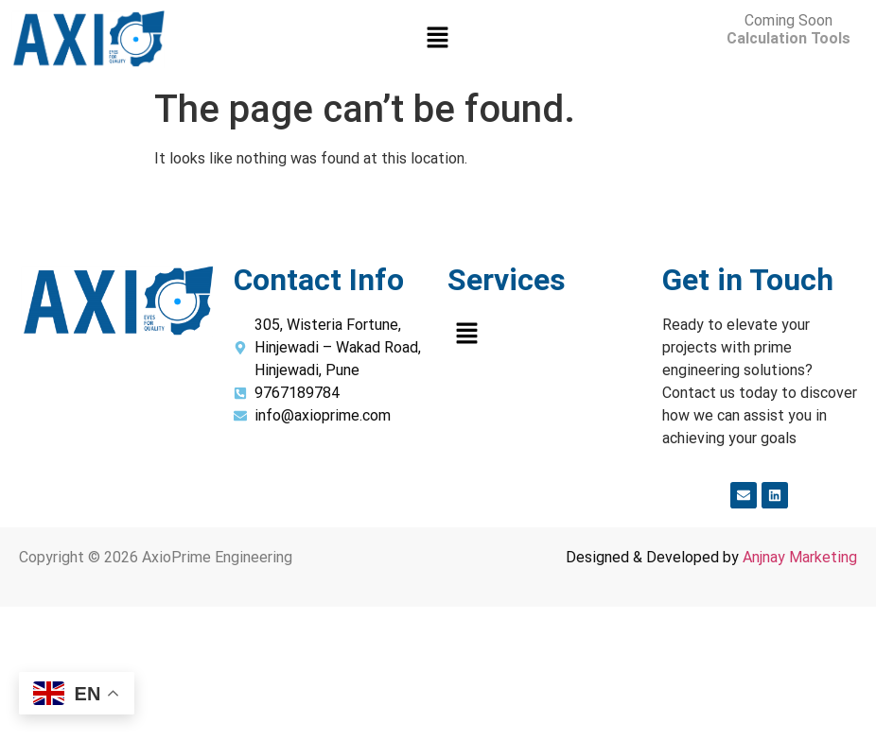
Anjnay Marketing (800, 557)
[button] (438, 39)
